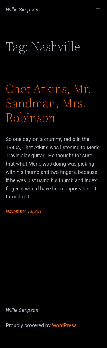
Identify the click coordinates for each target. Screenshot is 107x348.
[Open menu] (97, 9)
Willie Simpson (22, 10)
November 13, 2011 (25, 211)
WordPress (64, 325)
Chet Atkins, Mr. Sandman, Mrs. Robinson (48, 103)
